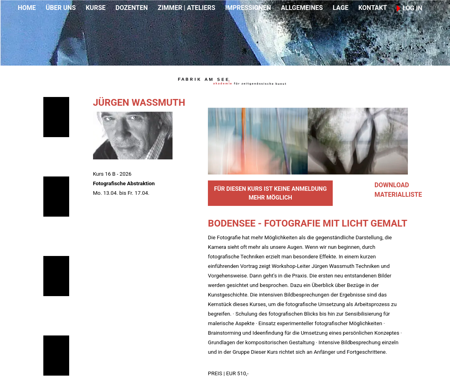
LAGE (340, 8)
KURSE (96, 8)
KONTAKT (372, 8)
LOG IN (409, 8)
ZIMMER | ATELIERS (186, 8)
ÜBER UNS (61, 8)
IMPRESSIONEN (248, 8)
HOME (27, 8)
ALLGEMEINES (302, 8)
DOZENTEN (131, 8)
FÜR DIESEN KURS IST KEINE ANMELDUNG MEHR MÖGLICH (270, 193)
